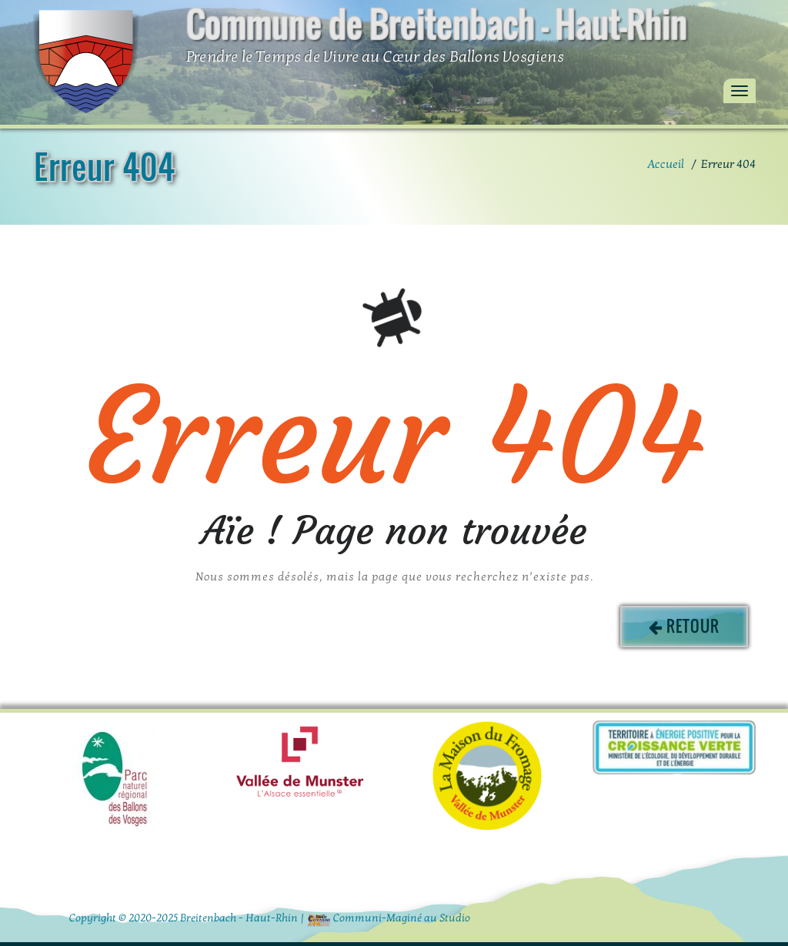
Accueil (665, 164)
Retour (693, 625)
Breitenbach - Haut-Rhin (239, 917)
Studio (454, 917)
